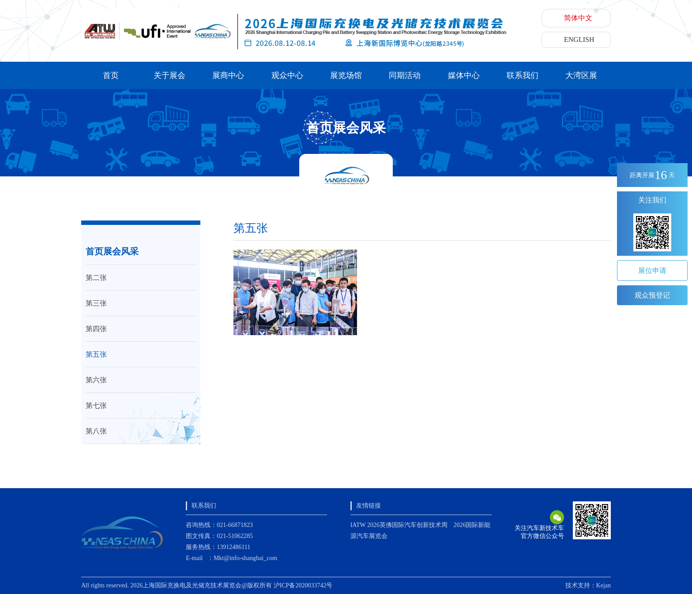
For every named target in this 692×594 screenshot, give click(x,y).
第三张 (96, 303)
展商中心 (228, 75)
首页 (111, 75)
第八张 (96, 431)
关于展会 (169, 75)
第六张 (96, 380)
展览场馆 (346, 75)
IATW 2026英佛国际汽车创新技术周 (399, 525)
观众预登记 (652, 295)
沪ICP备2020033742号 (303, 585)
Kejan (603, 585)
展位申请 (652, 270)
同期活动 (405, 75)
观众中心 (287, 75)
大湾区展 (581, 75)
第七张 (96, 405)
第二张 (96, 277)
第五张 (96, 354)
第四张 (96, 328)
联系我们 (522, 75)
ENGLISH (579, 39)
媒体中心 (464, 75)
